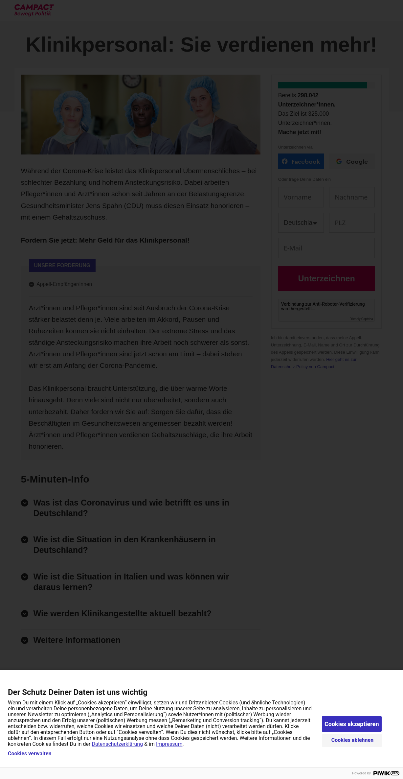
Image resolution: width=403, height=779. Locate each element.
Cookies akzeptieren (352, 723)
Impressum (169, 744)
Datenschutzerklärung (117, 744)
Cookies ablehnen (352, 740)
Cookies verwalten (29, 753)
